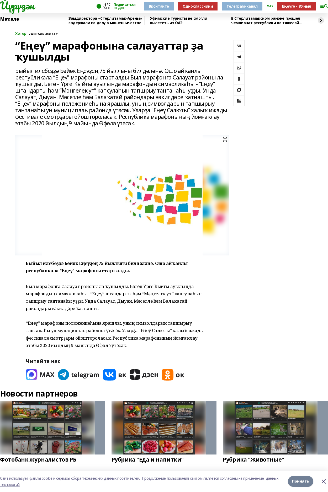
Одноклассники (198, 6)
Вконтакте (159, 6)
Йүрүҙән (17, 5)
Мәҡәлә (9, 19)
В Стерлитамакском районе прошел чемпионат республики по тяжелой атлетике (265, 20)
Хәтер (21, 33)
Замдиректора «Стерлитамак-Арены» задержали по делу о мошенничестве (105, 20)
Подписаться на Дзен (125, 6)
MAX (270, 6)
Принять (300, 481)
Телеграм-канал (241, 6)
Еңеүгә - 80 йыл (296, 6)
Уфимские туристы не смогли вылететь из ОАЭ (178, 20)
